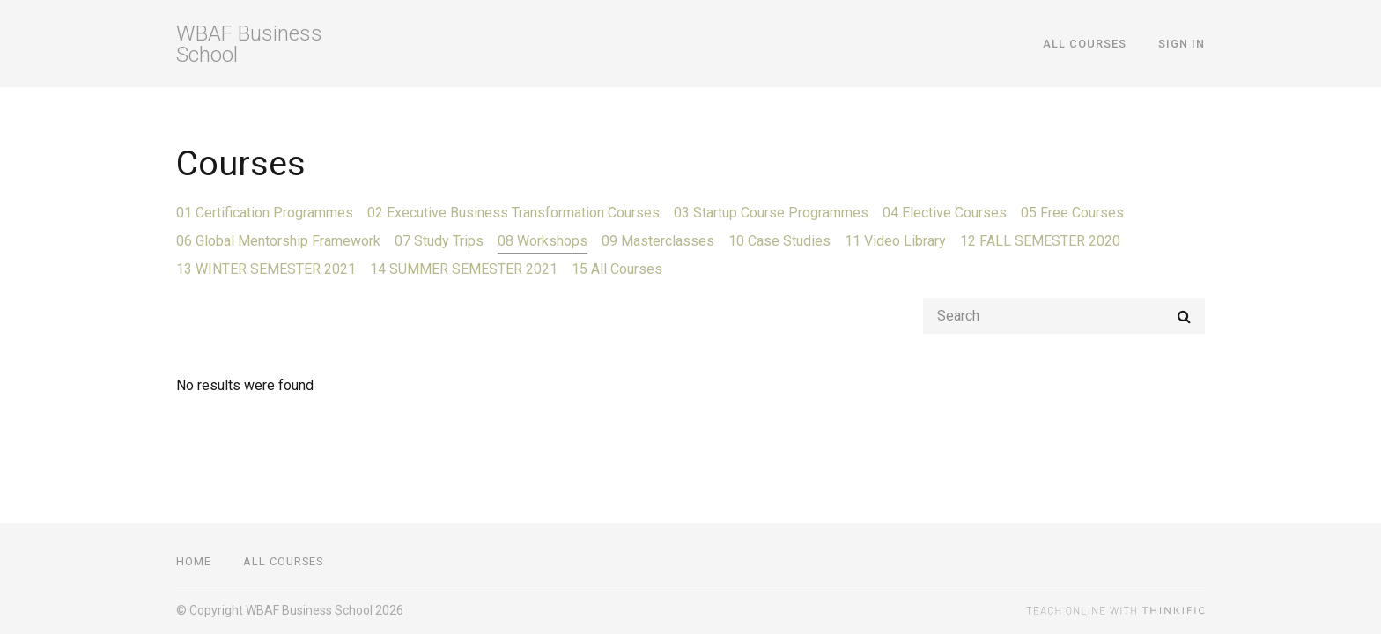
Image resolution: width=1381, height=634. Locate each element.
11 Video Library (895, 240)
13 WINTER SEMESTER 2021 (266, 269)
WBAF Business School (249, 44)
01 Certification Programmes (264, 212)
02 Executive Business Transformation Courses (513, 212)
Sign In (1181, 43)
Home (193, 561)
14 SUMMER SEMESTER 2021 (464, 269)
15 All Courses (617, 269)
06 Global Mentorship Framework (278, 240)
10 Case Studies (779, 240)
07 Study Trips (439, 240)
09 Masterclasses (658, 240)
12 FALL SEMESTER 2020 (1040, 240)
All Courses (1084, 43)
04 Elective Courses (945, 212)
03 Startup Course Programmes (771, 212)
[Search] (1064, 316)
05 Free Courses (1072, 212)
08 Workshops (542, 240)
